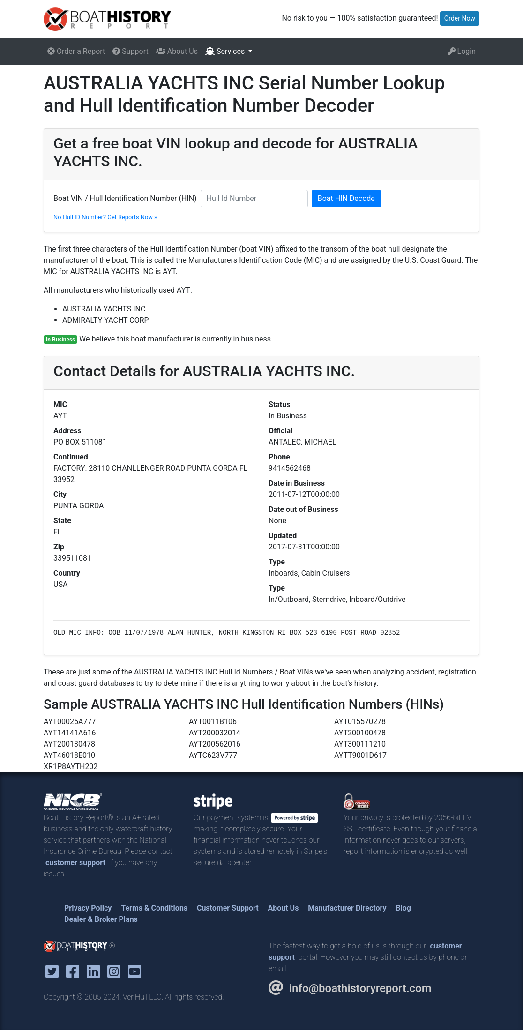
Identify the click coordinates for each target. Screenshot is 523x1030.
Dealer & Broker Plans (101, 919)
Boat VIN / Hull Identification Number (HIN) (125, 198)
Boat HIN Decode (346, 198)
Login (462, 51)
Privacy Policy (88, 908)
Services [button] (226, 51)
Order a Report (76, 51)
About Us (177, 51)
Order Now (459, 18)
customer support (75, 862)
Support (130, 51)
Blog (403, 908)
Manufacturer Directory (347, 908)
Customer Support (228, 908)
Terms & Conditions (154, 908)
